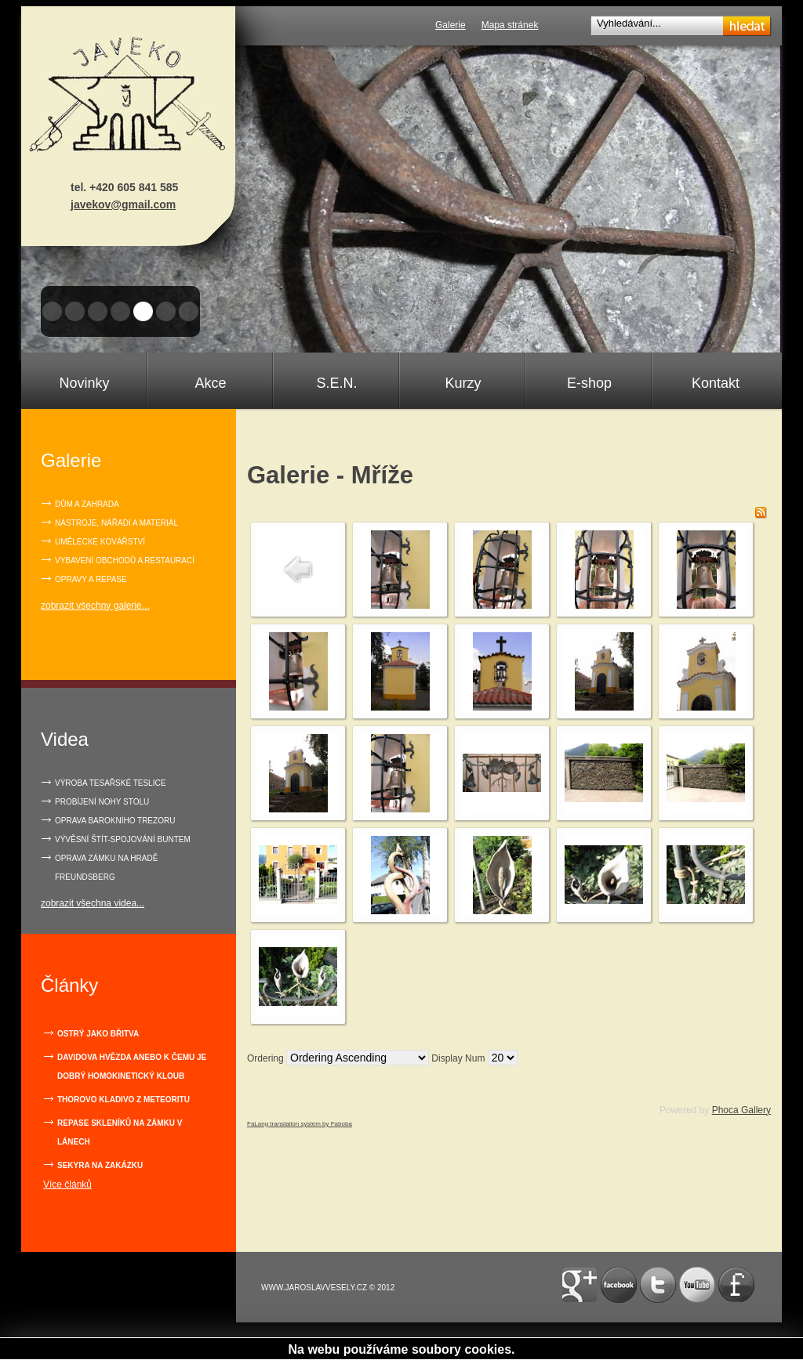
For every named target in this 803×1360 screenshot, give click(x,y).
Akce (210, 383)
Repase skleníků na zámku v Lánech (119, 1132)
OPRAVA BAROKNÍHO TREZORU (115, 820)
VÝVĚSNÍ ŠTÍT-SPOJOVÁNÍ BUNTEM (123, 839)
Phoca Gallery (741, 1110)
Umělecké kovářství (100, 541)
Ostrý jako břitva (98, 1033)
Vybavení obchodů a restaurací (124, 560)
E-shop (589, 383)
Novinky (84, 383)
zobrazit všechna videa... (92, 903)
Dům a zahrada (87, 504)
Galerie (450, 25)
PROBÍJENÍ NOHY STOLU (102, 802)
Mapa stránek (510, 25)
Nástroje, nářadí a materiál (116, 523)
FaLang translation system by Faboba (299, 1123)
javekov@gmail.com (123, 204)
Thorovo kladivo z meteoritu (123, 1099)
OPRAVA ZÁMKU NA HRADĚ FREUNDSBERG (106, 867)
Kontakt (715, 383)
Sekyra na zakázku (100, 1165)
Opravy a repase (91, 579)
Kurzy (463, 383)
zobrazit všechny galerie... (95, 605)
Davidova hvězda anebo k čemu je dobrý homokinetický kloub (131, 1066)
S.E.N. (336, 383)
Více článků (67, 1184)
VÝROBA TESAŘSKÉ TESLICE (110, 783)
